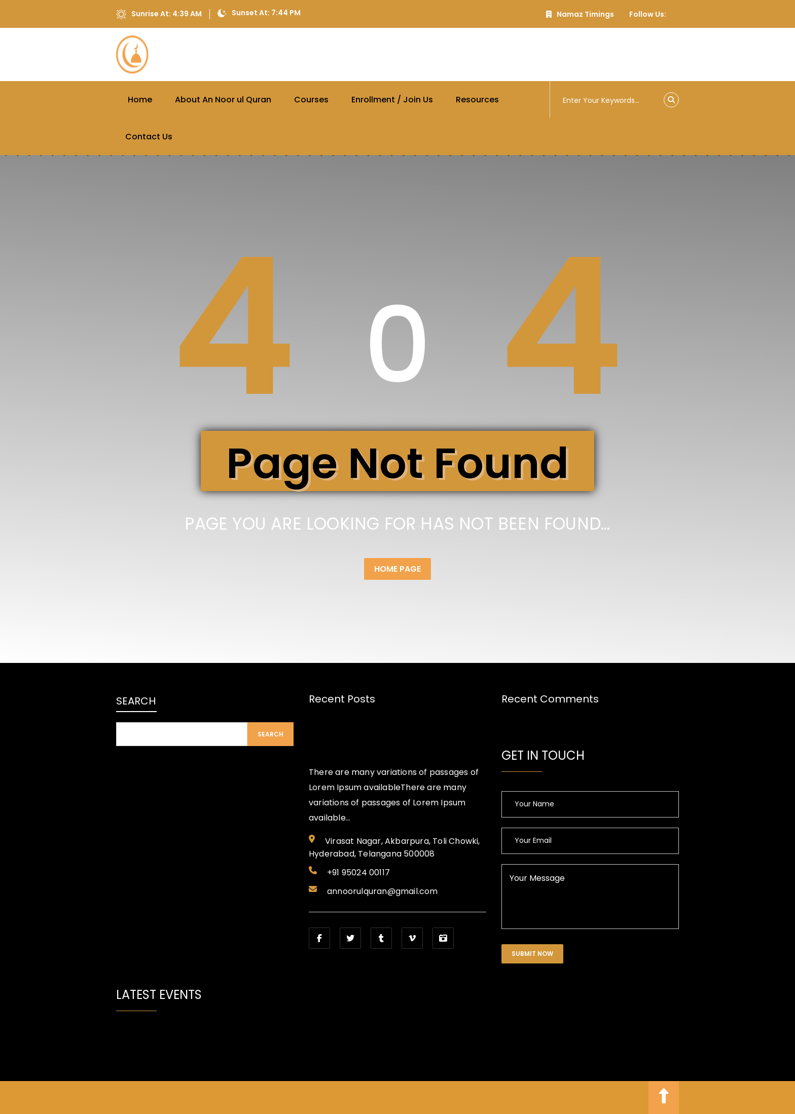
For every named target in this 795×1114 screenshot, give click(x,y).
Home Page (397, 569)
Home (140, 99)
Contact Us (148, 136)
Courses (311, 99)
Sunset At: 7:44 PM (259, 13)
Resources (477, 99)
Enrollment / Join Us (392, 99)
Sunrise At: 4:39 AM (159, 14)
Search (136, 701)
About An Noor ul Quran (223, 99)
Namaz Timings (580, 14)
